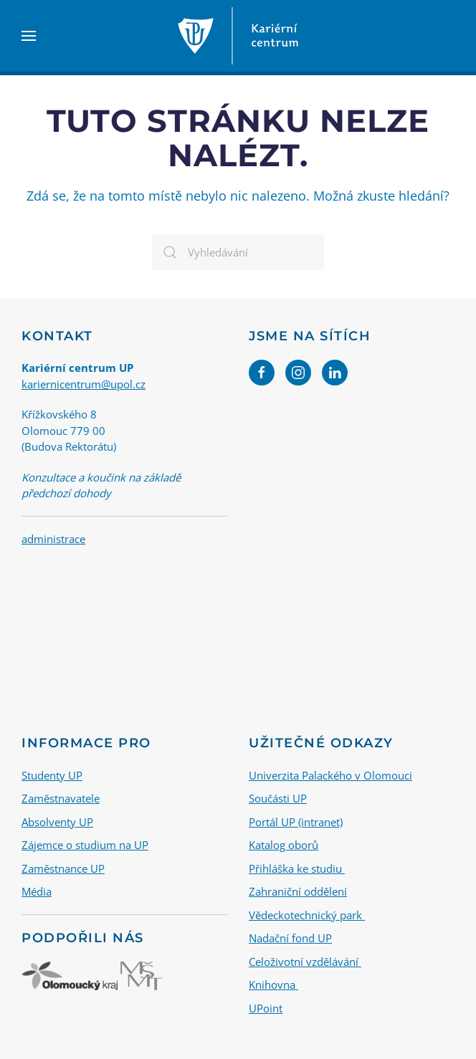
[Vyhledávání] (238, 252)
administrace (53, 539)
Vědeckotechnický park (307, 915)
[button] (29, 36)
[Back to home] (238, 36)
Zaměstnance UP (63, 868)
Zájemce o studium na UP (85, 845)
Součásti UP (278, 798)
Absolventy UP (57, 822)
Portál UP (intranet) (296, 822)
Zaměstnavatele (61, 798)
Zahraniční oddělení (298, 891)
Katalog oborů (283, 845)
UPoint (265, 1008)
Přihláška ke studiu (297, 868)
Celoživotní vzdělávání (305, 961)
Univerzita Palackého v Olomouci (330, 775)
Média (37, 891)
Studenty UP (52, 775)
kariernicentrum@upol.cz (84, 384)
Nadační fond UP (290, 938)
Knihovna (273, 984)
